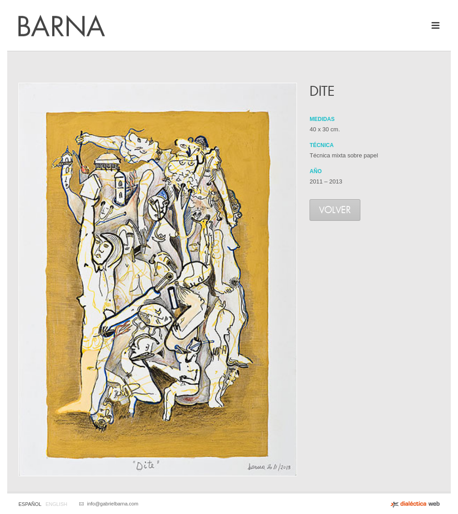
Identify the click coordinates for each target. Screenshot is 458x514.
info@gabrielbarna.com (112, 503)
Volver (335, 211)
